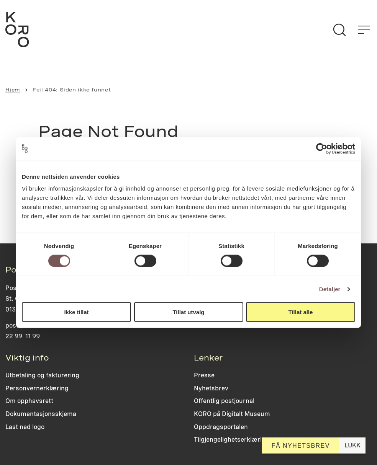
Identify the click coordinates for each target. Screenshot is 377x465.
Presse (204, 375)
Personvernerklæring (37, 388)
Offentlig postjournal (224, 401)
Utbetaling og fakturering (42, 375)
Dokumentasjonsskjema (40, 414)
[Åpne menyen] (364, 30)
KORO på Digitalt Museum (232, 414)
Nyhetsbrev (211, 388)
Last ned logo (24, 427)
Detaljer (330, 289)
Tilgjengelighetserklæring (231, 439)
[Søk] (339, 30)
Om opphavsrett (29, 401)
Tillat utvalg (188, 312)
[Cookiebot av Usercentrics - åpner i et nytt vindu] (321, 148)
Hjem (13, 90)
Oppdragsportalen (221, 427)
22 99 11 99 (22, 336)
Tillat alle (300, 312)
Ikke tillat (76, 312)
